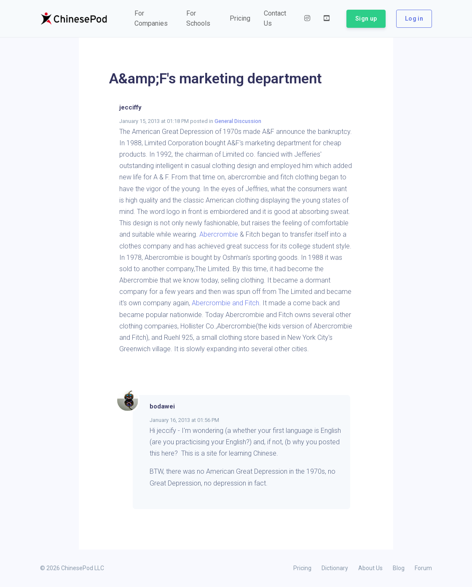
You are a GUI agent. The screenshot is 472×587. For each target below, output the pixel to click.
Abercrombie (218, 234)
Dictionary (335, 568)
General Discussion (238, 121)
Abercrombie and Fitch (225, 303)
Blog (399, 568)
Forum (423, 568)
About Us (370, 568)
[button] (154, 18)
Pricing (302, 568)
